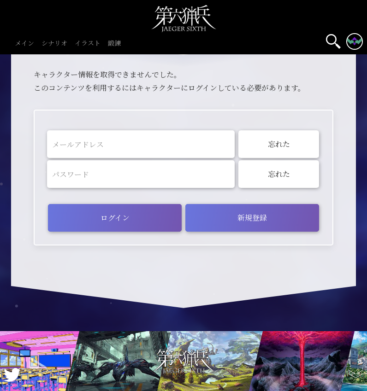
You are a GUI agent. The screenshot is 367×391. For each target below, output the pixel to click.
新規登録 (252, 217)
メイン (24, 43)
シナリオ (54, 43)
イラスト (87, 43)
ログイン (115, 217)
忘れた (279, 144)
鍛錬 (114, 43)
